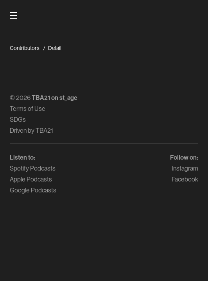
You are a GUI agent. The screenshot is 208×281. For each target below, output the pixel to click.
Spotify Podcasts (33, 168)
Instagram (185, 168)
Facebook (185, 179)
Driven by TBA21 (31, 130)
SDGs (18, 119)
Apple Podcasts (31, 179)
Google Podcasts (33, 190)
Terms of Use (27, 108)
